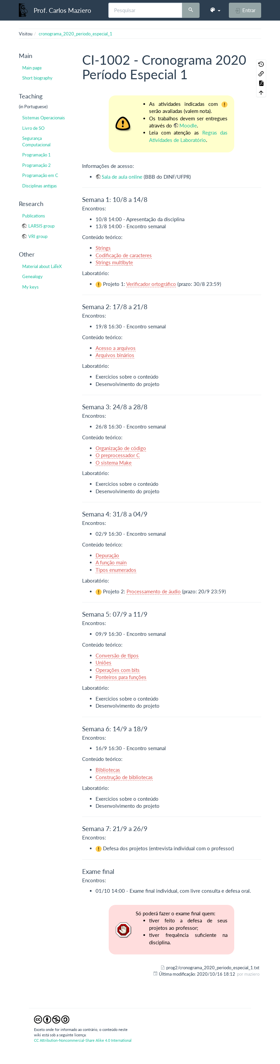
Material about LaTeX (42, 266)
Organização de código (121, 448)
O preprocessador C (118, 455)
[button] (215, 10)
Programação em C (40, 175)
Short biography (37, 78)
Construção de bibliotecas (124, 777)
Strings (103, 248)
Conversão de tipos (117, 655)
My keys (30, 287)
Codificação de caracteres (124, 255)
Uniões (103, 662)
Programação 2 (36, 165)
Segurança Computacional (36, 141)
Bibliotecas (108, 770)
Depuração (107, 555)
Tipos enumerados (116, 570)
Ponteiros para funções (121, 677)
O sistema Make (114, 463)
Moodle (188, 125)
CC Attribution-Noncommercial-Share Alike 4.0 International (83, 1040)
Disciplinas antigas (39, 185)
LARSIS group (41, 226)
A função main (111, 562)
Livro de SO (33, 128)
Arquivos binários (115, 355)
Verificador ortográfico (151, 284)
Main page (32, 67)
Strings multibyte (114, 262)
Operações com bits (118, 670)
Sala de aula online (122, 177)
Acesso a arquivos (116, 348)
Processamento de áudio (154, 591)
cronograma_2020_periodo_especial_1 (75, 33)
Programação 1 (36, 154)
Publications (33, 215)
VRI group (37, 236)
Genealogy (32, 276)
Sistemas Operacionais (43, 117)
